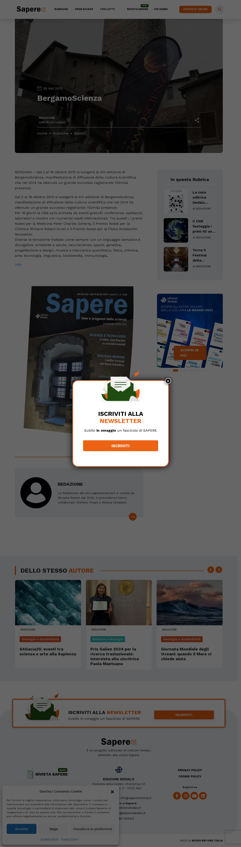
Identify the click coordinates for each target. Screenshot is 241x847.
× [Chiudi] (167, 381)
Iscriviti (120, 445)
